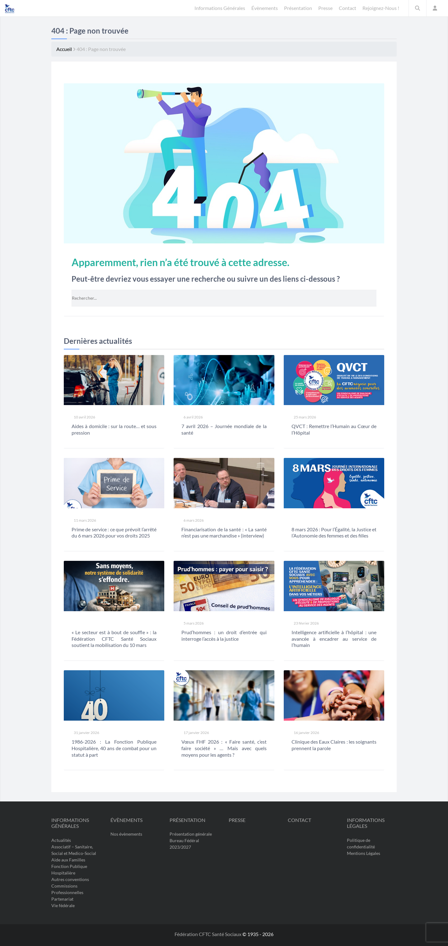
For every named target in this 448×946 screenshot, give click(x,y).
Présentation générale (191, 834)
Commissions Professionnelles (67, 889)
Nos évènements (126, 834)
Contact (299, 820)
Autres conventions (70, 879)
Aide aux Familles (68, 859)
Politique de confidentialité (361, 843)
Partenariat (62, 899)
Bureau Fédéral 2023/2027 (184, 844)
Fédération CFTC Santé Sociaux (208, 934)
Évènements (126, 820)
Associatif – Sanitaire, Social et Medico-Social (73, 850)
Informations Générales (70, 823)
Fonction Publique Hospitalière (69, 869)
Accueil (64, 49)
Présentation (187, 820)
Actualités (61, 840)
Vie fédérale (63, 905)
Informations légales (366, 823)
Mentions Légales (363, 853)
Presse (237, 820)
